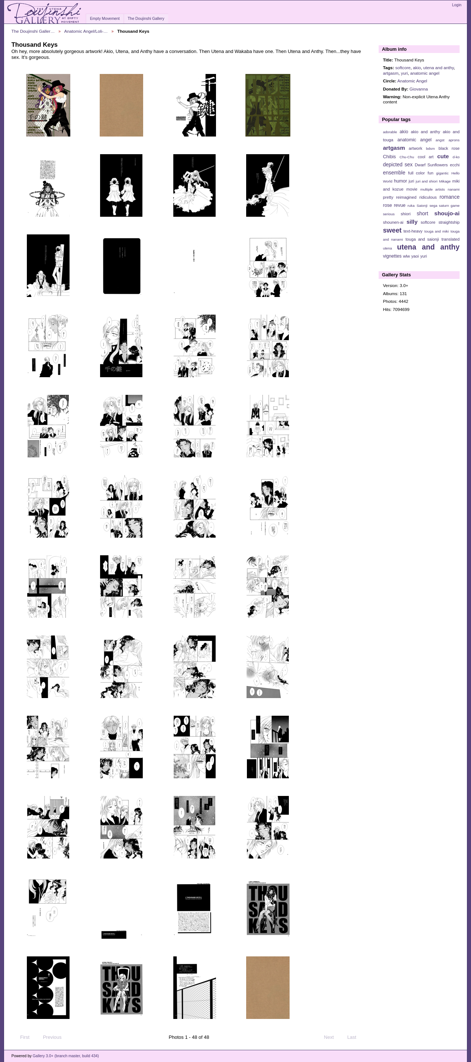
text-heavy (412, 231)
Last (355, 1037)
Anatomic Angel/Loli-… (86, 31)
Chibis (389, 156)
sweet (392, 230)
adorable (390, 132)
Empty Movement (105, 19)
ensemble (394, 173)
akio (417, 67)
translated (451, 239)
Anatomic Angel (412, 80)
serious (389, 214)
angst (440, 140)
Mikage (445, 181)
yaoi (415, 256)
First (21, 1037)
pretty (388, 197)
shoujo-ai (447, 213)
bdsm (430, 148)
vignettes (392, 256)
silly (412, 222)
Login (456, 5)
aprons (454, 140)
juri (411, 181)
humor (400, 181)
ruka (411, 205)
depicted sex (398, 164)
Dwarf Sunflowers (431, 165)
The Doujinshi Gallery (146, 19)
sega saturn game (444, 205)
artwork (415, 148)
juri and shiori (427, 181)
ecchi (455, 165)
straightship (449, 222)
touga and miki (436, 231)
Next (332, 1037)
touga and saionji (422, 239)
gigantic (442, 173)
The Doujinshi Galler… (33, 31)
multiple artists (432, 189)
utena (387, 248)
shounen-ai (393, 222)
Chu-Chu (407, 157)
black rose (449, 148)
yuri (404, 73)
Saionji (422, 205)
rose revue (394, 205)
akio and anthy (425, 132)
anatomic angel (424, 73)
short (422, 213)
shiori (406, 214)
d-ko (456, 157)
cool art (425, 157)
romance (449, 197)
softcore (403, 67)
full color (416, 173)
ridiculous (427, 197)
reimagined (406, 197)
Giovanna (419, 88)
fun (430, 173)
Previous (48, 1037)
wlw (406, 256)
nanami (454, 189)
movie (411, 189)
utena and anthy (438, 67)
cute (443, 156)
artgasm (391, 73)
